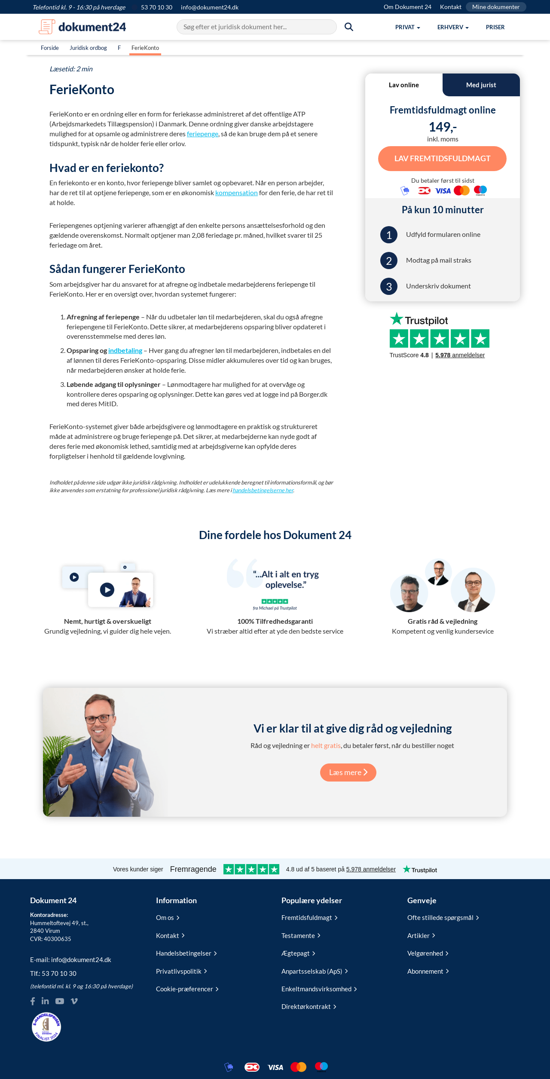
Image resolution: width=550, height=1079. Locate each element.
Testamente (300, 935)
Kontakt (450, 6)
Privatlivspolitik (181, 971)
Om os (167, 917)
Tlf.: (53, 973)
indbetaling (125, 350)
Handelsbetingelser (186, 953)
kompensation (236, 192)
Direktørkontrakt (308, 1006)
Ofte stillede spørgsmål (443, 917)
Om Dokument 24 (407, 6)
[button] (408, 27)
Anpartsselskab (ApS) (314, 971)
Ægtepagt (298, 953)
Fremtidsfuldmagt (309, 917)
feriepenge (202, 133)
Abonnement (428, 971)
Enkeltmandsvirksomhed (319, 989)
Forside (50, 47)
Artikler (421, 935)
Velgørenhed (427, 953)
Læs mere (348, 772)
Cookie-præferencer (187, 989)
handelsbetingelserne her (262, 490)
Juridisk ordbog (88, 47)
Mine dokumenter (496, 6)
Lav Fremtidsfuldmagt (442, 157)
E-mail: (70, 959)
